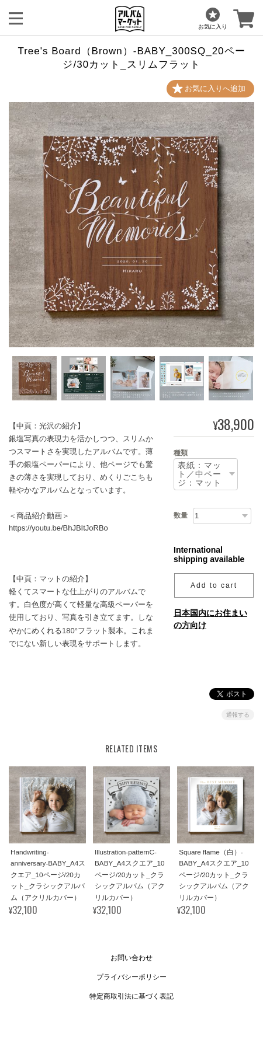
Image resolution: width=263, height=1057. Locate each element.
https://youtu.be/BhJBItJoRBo (58, 528)
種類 (181, 453)
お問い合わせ (131, 958)
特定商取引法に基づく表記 (131, 996)
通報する (238, 714)
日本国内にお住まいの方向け (210, 619)
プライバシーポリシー (131, 977)
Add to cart (214, 585)
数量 (181, 515)
